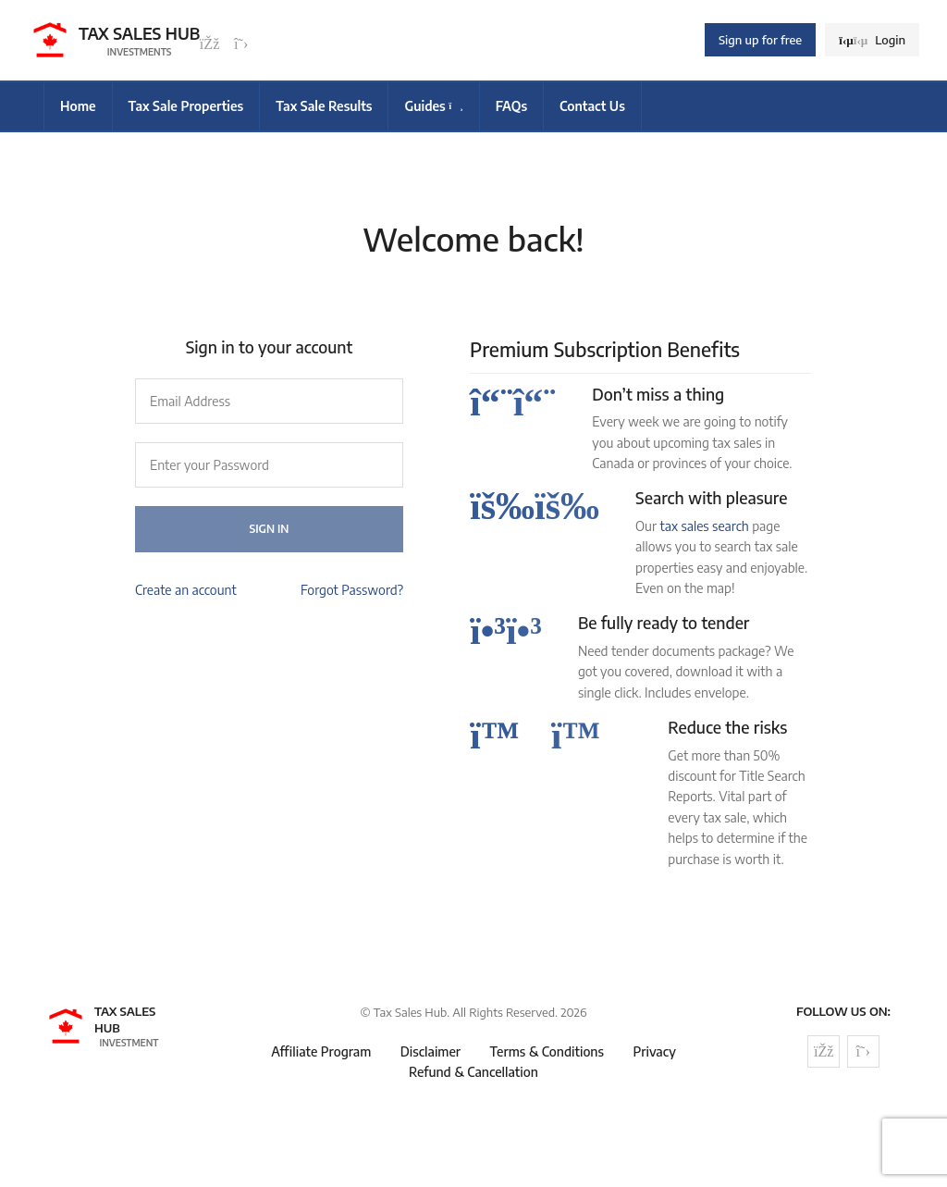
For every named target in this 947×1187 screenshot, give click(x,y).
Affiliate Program (321, 1051)
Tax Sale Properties (186, 106)
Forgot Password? (352, 590)
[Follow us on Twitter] (241, 44)
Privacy (654, 1051)
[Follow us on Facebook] (210, 44)
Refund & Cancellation (473, 1072)
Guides (433, 106)
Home (78, 106)
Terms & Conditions (547, 1051)
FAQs (511, 106)
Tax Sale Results (324, 106)
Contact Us (592, 106)
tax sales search (703, 526)
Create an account (186, 590)
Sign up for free (760, 39)
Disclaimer (430, 1051)
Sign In (269, 529)
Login (872, 39)
